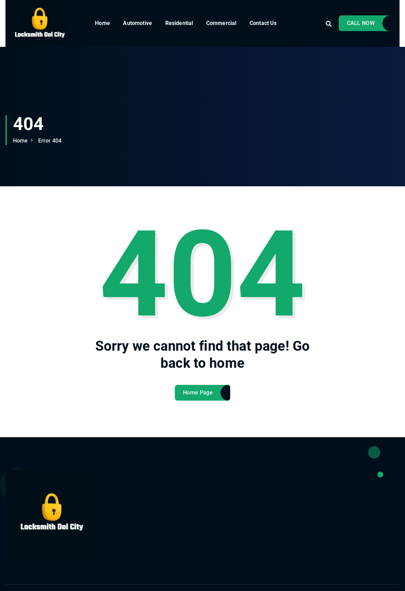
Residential (179, 23)
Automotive (137, 23)
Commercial (221, 23)
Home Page (198, 398)
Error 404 (49, 140)
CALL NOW (361, 23)
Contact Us (263, 23)
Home (102, 23)
